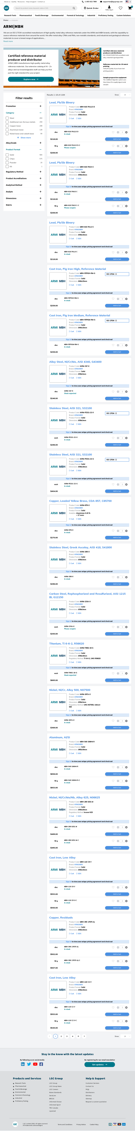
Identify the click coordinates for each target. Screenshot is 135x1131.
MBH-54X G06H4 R (87, 742)
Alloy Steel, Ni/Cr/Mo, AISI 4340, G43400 (76, 362)
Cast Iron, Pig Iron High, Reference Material (78, 269)
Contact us (41, 2)
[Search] (74, 8)
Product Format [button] (23, 149)
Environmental (20, 1093)
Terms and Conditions (64, 1125)
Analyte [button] (23, 191)
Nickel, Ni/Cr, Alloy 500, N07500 (70, 690)
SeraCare (52, 1096)
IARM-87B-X (85, 505)
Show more (25, 137)
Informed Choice (55, 1102)
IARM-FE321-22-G (87, 459)
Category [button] (23, 112)
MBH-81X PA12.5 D (87, 107)
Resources (21, 2)
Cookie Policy (94, 1125)
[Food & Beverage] (13, 1090)
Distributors (90, 1093)
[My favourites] (120, 8)
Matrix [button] (23, 205)
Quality (13, 2)
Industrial (18, 1099)
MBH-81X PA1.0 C (87, 227)
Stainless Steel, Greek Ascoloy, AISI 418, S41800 (81, 547)
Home (5, 20)
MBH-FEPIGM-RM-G (87, 320)
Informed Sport (55, 1105)
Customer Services (92, 1084)
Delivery (89, 1096)
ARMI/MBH (78, 109)
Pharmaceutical (20, 1087)
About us (7, 2)
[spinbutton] (122, 132)
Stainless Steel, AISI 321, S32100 (71, 408)
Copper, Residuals (61, 918)
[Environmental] (13, 1093)
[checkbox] (7, 118)
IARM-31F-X (84, 366)
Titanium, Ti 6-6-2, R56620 (67, 643)
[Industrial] (13, 1099)
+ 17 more (76, 515)
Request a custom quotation (96, 1102)
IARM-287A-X (85, 695)
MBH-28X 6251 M (86, 802)
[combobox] (45, 8)
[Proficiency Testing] (13, 1102)
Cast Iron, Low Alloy (62, 858)
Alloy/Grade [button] (23, 143)
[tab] (24, 106)
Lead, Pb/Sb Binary (62, 102)
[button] (126, 132)
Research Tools (20, 1084)
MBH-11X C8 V (85, 862)
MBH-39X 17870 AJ (87, 922)
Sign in (68, 126)
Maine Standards (55, 1093)
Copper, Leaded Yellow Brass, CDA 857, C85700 (80, 501)
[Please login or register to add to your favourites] (113, 132)
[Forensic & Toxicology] (13, 1096)
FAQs (87, 1090)
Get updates (98, 1065)
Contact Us (90, 1087)
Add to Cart (117, 139)
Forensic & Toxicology (22, 1096)
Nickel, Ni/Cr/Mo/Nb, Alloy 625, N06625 (75, 797)
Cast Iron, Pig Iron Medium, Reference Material (80, 315)
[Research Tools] (13, 1084)
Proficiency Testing (21, 1102)
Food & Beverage (21, 1090)
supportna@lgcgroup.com (113, 2)
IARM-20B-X (85, 552)
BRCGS (51, 1099)
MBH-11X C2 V (85, 982)
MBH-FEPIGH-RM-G (87, 273)
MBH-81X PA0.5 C (87, 167)
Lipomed (52, 1111)
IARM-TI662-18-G (86, 648)
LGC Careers (53, 1090)
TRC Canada (53, 1108)
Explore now (29, 79)
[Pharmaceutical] (13, 1087)
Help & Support (31, 2)
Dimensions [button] (23, 198)
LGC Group (53, 1084)
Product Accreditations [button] (23, 178)
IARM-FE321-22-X (87, 413)
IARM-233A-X (85, 602)
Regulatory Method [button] (23, 171)
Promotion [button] (23, 106)
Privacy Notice (81, 1125)
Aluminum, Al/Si (60, 737)
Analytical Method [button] (23, 185)
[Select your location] (128, 1)
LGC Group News (55, 1087)
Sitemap (89, 1099)
